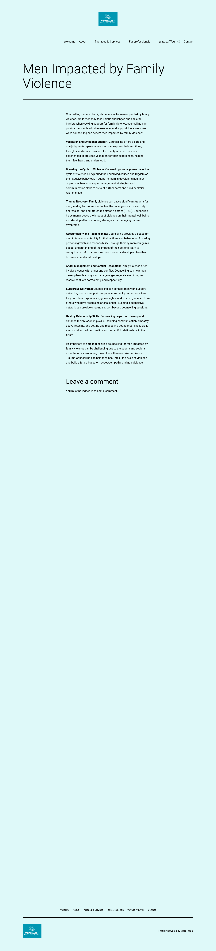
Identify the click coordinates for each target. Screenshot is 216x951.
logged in (87, 391)
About (82, 41)
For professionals (139, 41)
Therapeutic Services (107, 41)
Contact (188, 41)
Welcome (69, 41)
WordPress (187, 930)
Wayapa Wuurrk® (169, 41)
